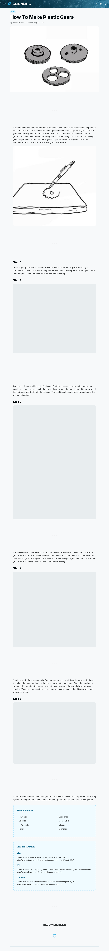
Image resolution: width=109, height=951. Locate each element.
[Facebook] (97, 4)
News (13, 11)
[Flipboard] (100, 4)
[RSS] (104, 4)
